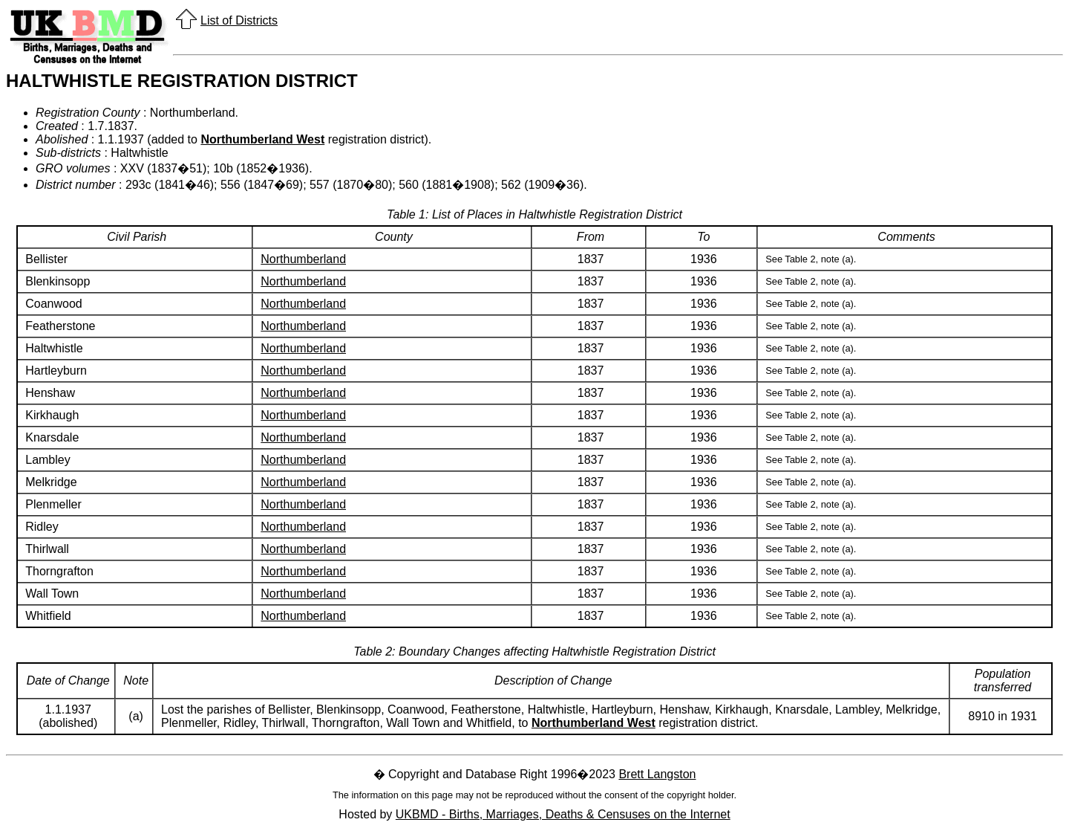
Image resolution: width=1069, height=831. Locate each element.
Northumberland (303, 259)
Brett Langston (657, 774)
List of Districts (239, 20)
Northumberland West (262, 139)
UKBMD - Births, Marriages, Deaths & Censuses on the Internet (563, 814)
